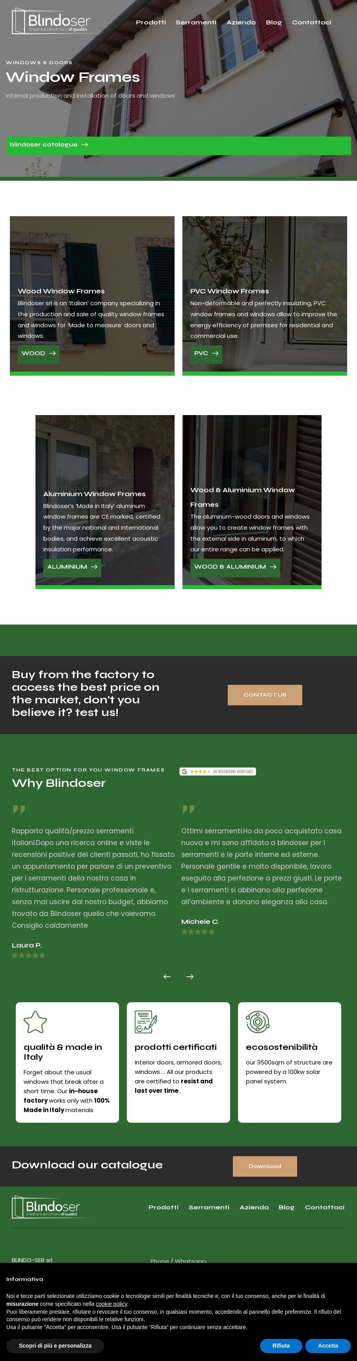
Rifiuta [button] (281, 1345)
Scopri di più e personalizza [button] (55, 1345)
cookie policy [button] (111, 1304)
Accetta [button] (328, 1345)
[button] (167, 976)
